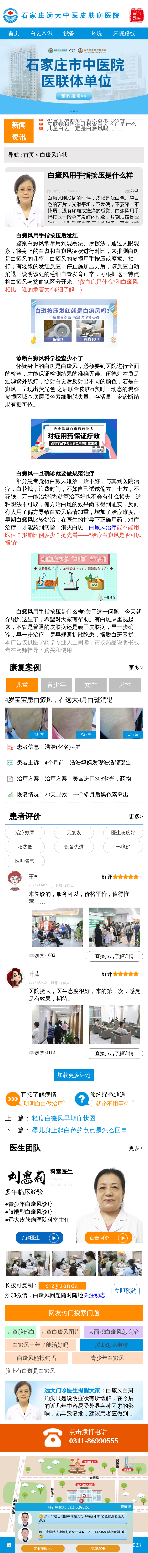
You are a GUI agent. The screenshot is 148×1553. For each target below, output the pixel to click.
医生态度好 (123, 832)
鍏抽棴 (125, 1506)
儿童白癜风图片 (60, 1332)
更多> (136, 668)
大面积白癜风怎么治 (113, 1332)
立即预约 (125, 1291)
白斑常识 (41, 33)
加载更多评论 (74, 1075)
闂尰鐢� (98, 1548)
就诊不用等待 (112, 1103)
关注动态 (94, 1295)
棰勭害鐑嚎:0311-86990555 (69, 1507)
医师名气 (24, 861)
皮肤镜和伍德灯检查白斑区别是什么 (91, 127)
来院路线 (124, 33)
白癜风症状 (54, 155)
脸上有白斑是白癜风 (30, 1371)
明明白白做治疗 (43, 1103)
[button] (71, 111)
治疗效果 (24, 832)
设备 (69, 33)
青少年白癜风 (107, 1358)
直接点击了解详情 (114, 956)
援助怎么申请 (111, 1345)
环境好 (123, 846)
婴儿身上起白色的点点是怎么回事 (79, 1130)
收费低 (25, 846)
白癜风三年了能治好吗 (40, 1345)
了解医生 (39, 1238)
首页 (13, 33)
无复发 (74, 832)
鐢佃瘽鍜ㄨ (43, 1548)
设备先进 (74, 846)
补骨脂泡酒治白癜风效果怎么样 (86, 122)
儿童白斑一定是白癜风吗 (77, 131)
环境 (96, 33)
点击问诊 (109, 1238)
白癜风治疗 (103, 527)
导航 (13, 155)
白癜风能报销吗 (36, 1358)
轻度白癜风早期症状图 (64, 1118)
